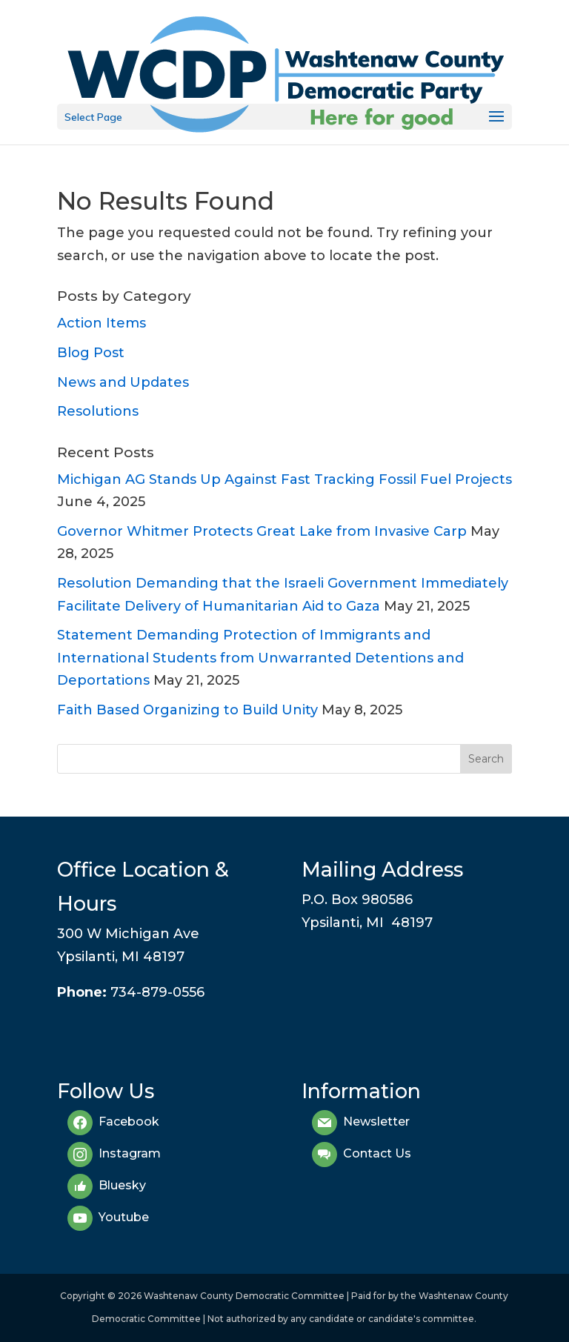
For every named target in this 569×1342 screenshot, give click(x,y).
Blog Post (90, 353)
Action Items (101, 323)
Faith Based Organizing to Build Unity (187, 710)
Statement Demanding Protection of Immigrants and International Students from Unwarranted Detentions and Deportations (260, 657)
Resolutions (98, 411)
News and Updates (123, 382)
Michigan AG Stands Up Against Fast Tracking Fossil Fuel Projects (284, 479)
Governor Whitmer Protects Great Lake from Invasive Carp (262, 531)
